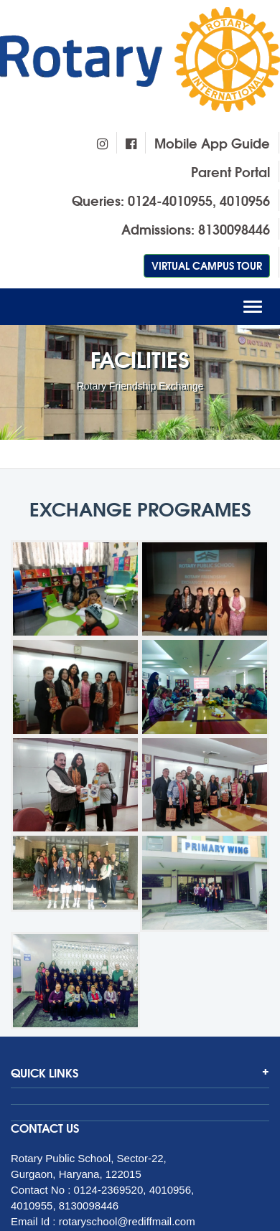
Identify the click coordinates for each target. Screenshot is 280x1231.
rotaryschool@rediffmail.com (127, 1221)
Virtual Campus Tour (206, 265)
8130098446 (234, 229)
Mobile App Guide (212, 143)
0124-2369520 (109, 1190)
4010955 (31, 1205)
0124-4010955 (170, 200)
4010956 (245, 200)
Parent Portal (230, 171)
